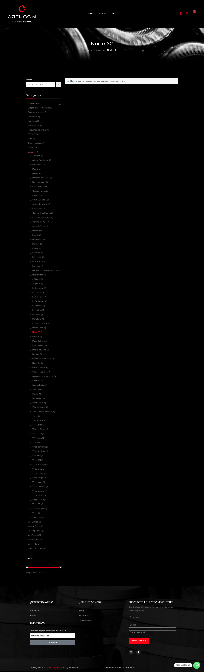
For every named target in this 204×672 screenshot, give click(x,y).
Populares (32, 121)
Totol (34, 416)
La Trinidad (37, 306)
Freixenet (36, 266)
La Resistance (38, 301)
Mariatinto (36, 319)
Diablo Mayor (38, 240)
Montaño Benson (39, 324)
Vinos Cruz (37, 469)
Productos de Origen (37, 130)
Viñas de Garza (39, 447)
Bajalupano (37, 165)
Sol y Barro (37, 399)
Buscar (29, 79)
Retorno (36, 354)
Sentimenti (37, 390)
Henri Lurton (37, 275)
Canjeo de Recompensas (39, 108)
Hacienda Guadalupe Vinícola (45, 271)
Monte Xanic (37, 328)
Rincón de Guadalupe (41, 359)
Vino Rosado (33, 540)
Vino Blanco (33, 522)
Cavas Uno (37, 209)
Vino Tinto (32, 544)
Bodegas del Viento (41, 178)
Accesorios (33, 104)
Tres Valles (37, 425)
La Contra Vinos (54, 668)
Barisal (35, 174)
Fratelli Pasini (38, 262)
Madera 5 (36, 315)
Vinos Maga (37, 482)
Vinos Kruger (37, 478)
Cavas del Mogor (39, 204)
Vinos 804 (36, 460)
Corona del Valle (39, 222)
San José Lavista (39, 372)
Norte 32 (36, 332)
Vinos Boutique (39, 465)
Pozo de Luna (38, 346)
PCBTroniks (128, 668)
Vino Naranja (33, 535)
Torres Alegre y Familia (42, 412)
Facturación (35, 611)
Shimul (35, 394)
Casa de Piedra (39, 187)
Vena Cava (37, 434)
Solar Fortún (37, 403)
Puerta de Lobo (39, 350)
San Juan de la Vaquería (42, 376)
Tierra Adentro (38, 407)
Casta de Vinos (39, 191)
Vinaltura (36, 443)
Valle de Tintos (38, 429)
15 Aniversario (85, 621)
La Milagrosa (37, 297)
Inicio (90, 50)
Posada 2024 (33, 126)
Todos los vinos (35, 143)
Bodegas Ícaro (38, 182)
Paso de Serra (38, 341)
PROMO (31, 134)
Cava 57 (36, 196)
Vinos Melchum (39, 487)
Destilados (32, 117)
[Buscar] (58, 84)
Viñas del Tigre (38, 451)
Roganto (36, 363)
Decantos (36, 231)
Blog (81, 611)
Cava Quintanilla (39, 200)
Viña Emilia (37, 438)
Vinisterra (36, 456)
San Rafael (37, 381)
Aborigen (36, 156)
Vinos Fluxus (37, 474)
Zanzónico (37, 518)
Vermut (31, 148)
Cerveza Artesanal (36, 112)
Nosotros (83, 616)
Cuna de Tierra (38, 226)
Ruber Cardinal (38, 368)
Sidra (30, 139)
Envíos (33, 616)
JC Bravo (36, 279)
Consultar (52, 642)
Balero (35, 169)
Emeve (35, 249)
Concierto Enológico (41, 218)
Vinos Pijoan (37, 496)
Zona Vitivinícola (35, 549)
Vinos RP (36, 504)
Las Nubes (37, 310)
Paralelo (35, 337)
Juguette (36, 284)
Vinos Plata (37, 500)
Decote (35, 235)
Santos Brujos (38, 385)
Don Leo (36, 244)
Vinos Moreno (38, 491)
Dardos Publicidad (112, 668)
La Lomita (36, 293)
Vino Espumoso (35, 531)
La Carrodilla (37, 288)
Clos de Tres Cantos (41, 213)
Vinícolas (100, 50)
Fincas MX (36, 257)
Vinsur (35, 513)
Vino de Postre (34, 526)
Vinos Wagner (38, 509)
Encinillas (36, 253)
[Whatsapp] (196, 665)
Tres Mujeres (38, 421)
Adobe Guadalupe (40, 160)
